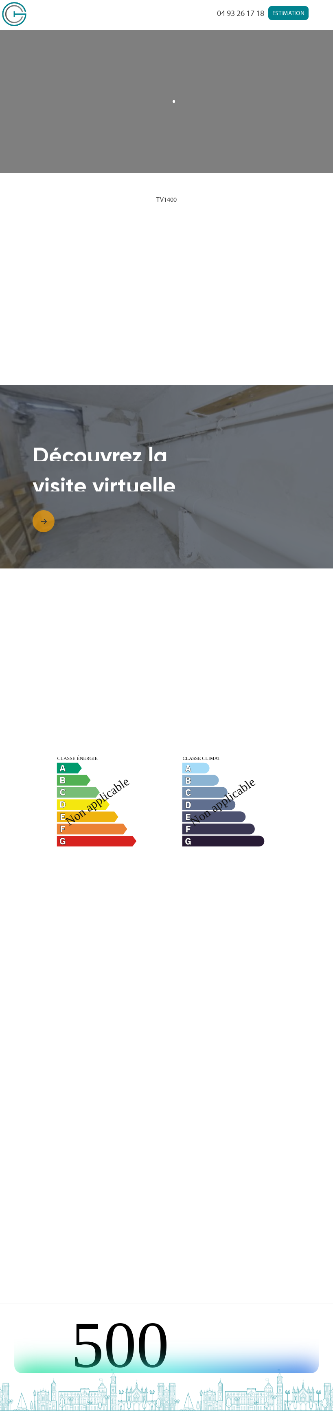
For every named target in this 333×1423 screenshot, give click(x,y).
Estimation (288, 13)
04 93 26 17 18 (240, 13)
